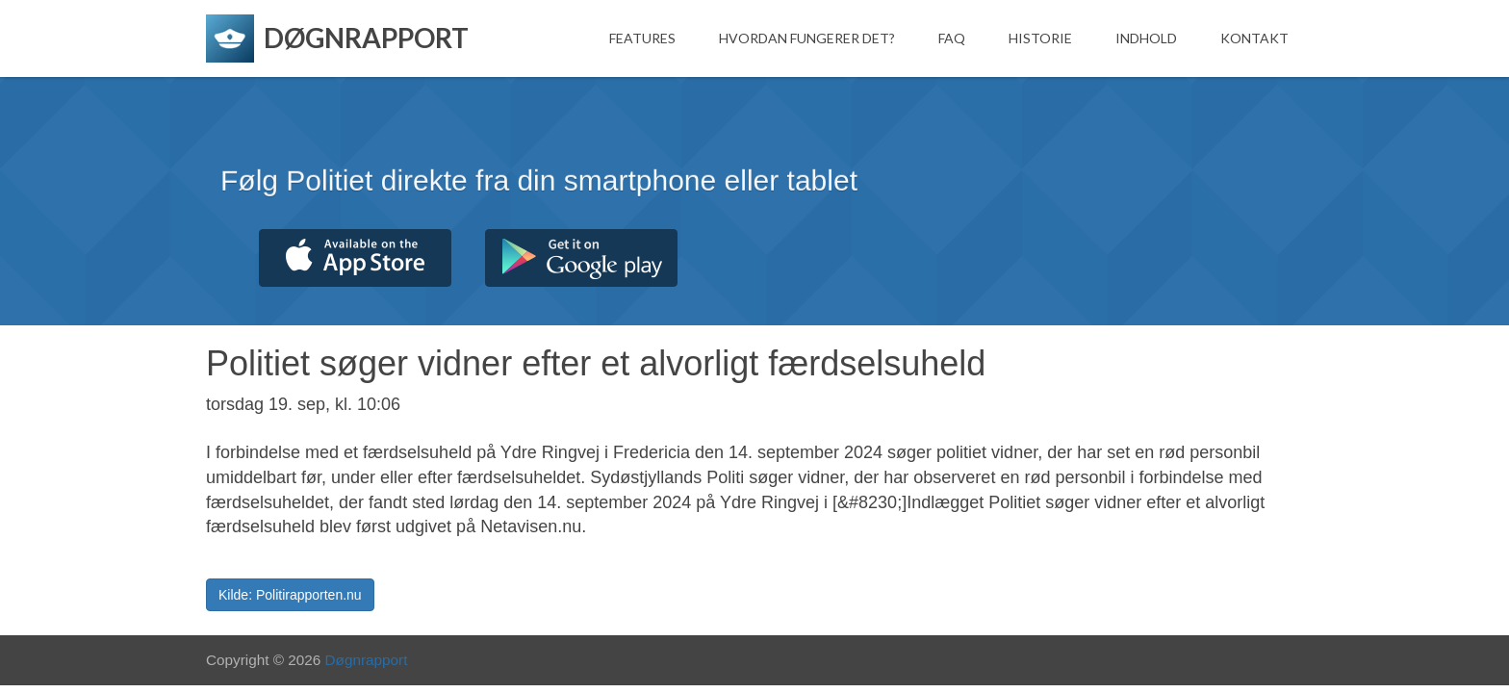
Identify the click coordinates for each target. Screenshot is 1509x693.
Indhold (1146, 38)
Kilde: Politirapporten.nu (290, 595)
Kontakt (1254, 38)
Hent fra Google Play (581, 258)
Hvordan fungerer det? (807, 38)
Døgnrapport (366, 660)
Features (642, 38)
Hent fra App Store (355, 258)
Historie (1040, 38)
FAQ (951, 38)
